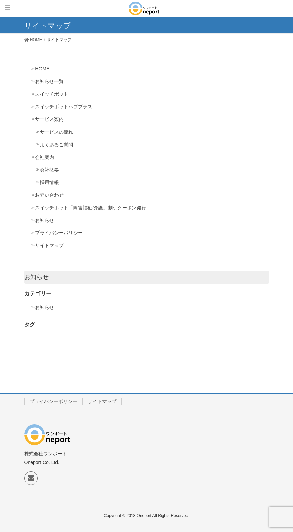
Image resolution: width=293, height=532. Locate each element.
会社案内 (44, 157)
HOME (42, 68)
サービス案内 (49, 119)
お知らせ (44, 220)
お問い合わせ (49, 195)
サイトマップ (49, 245)
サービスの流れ (56, 132)
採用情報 (49, 182)
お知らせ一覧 (49, 81)
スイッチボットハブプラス (63, 106)
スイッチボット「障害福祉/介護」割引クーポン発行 (90, 207)
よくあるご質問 (56, 144)
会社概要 (49, 170)
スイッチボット (51, 94)
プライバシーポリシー (59, 233)
